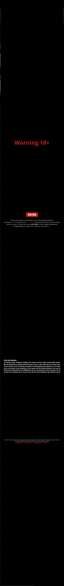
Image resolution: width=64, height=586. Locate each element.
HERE (49, 226)
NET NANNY (28, 442)
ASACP (45, 442)
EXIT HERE (36, 224)
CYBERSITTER (19, 442)
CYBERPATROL (37, 442)
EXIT (32, 217)
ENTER (14, 222)
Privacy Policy (32, 222)
